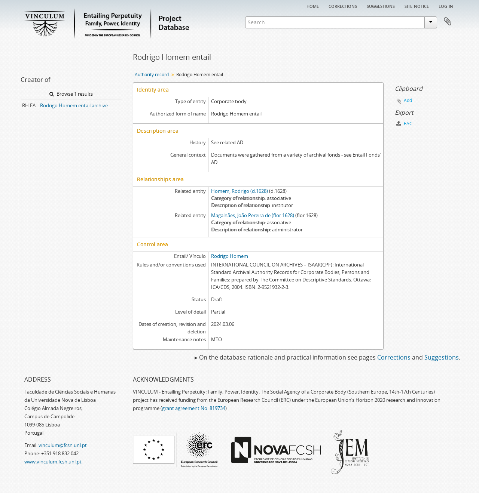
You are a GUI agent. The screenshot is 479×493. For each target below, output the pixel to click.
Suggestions (381, 5)
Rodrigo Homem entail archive (74, 105)
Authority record (152, 74)
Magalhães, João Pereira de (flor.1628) (252, 215)
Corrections (343, 5)
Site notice (417, 5)
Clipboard (447, 21)
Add (408, 100)
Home (312, 5)
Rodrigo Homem (229, 256)
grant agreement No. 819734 (193, 408)
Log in (446, 5)
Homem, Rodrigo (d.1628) (239, 191)
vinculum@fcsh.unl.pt (63, 445)
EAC (404, 123)
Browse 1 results (71, 93)
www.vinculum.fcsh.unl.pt (53, 461)
